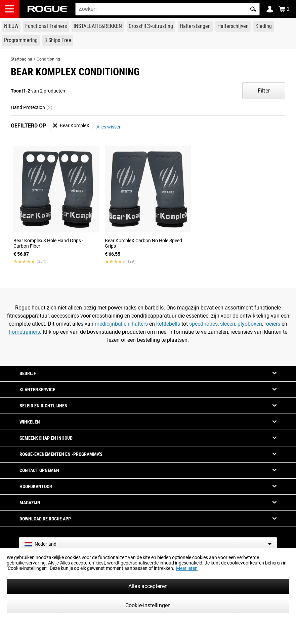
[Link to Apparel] (263, 26)
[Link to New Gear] (11, 26)
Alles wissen (109, 127)
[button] (253, 9)
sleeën (227, 324)
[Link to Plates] (233, 26)
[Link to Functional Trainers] (46, 26)
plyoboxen (250, 324)
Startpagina (21, 59)
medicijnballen (112, 324)
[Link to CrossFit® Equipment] (151, 26)
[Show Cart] (284, 9)
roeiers (272, 324)
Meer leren (187, 568)
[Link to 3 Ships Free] (57, 40)
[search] (167, 9)
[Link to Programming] (21, 40)
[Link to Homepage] (48, 8)
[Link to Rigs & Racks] (98, 26)
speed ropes (203, 324)
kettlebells (168, 324)
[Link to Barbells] (195, 26)
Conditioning (48, 59)
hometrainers (24, 332)
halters (140, 324)
